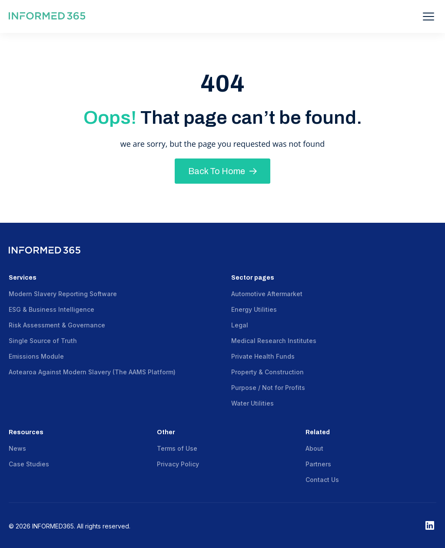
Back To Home (222, 171)
